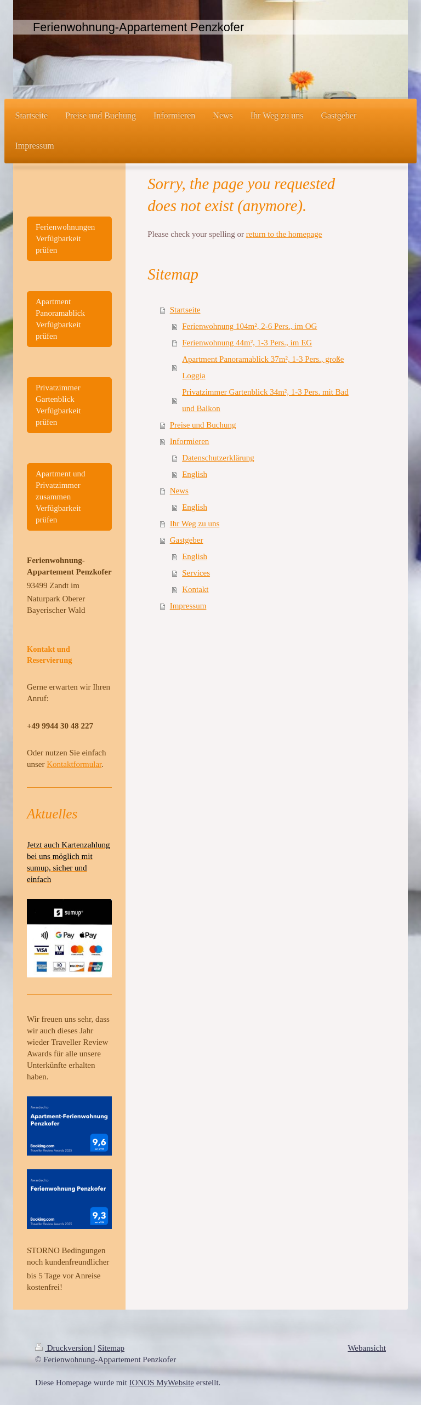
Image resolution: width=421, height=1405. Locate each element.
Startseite (185, 309)
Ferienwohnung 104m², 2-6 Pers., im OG (249, 326)
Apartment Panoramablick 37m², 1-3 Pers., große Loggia (263, 367)
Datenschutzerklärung (218, 457)
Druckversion (64, 1348)
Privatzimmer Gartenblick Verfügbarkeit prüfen (58, 404)
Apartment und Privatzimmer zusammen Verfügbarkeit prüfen (60, 496)
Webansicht (367, 1348)
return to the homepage (284, 234)
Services (196, 572)
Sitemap (111, 1348)
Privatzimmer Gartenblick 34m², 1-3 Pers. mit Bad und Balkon (265, 400)
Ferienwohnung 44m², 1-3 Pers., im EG (247, 342)
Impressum (188, 605)
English (194, 474)
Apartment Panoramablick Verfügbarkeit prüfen (60, 318)
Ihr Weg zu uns (195, 523)
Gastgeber (186, 540)
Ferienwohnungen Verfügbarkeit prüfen (65, 238)
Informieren (189, 441)
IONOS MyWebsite (161, 1382)
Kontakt (195, 589)
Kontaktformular (74, 764)
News (179, 490)
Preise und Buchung (203, 424)
